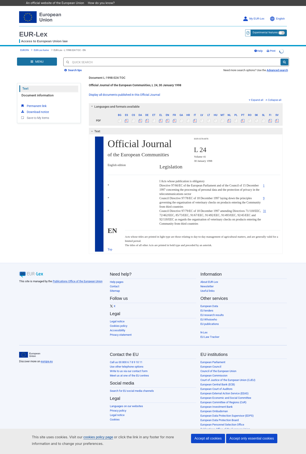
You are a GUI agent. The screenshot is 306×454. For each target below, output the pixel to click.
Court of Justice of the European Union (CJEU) (227, 374)
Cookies (115, 413)
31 (264, 205)
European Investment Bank (216, 400)
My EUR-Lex (253, 13)
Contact (114, 280)
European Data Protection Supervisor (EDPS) (227, 409)
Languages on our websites (126, 400)
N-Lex (203, 326)
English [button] (277, 13)
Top (110, 243)
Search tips (73, 64)
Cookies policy (118, 319)
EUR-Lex (33, 28)
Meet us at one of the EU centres (129, 369)
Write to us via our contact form (128, 365)
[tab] (186, 100)
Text (25, 83)
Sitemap (115, 284)
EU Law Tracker (209, 331)
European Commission (213, 369)
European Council (210, 360)
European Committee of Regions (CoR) (223, 396)
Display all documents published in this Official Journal (124, 88)
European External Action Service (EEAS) (224, 387)
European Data (209, 300)
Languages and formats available (114, 100)
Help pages (116, 276)
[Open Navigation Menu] (37, 56)
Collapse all (273, 94)
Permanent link (33, 100)
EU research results (212, 309)
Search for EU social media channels (132, 384)
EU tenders (206, 304)
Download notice (34, 106)
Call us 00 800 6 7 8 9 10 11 (126, 356)
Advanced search (277, 64)
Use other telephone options (126, 360)
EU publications (209, 318)
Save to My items (34, 112)
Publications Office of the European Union (77, 275)
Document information (37, 89)
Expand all (256, 94)
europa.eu (47, 355)
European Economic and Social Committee (225, 391)
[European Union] (29, 349)
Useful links (207, 284)
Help (258, 45)
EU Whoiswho (208, 313)
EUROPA (24, 44)
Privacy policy (118, 404)
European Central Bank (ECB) (217, 378)
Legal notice (117, 315)
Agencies (206, 427)
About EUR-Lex (209, 276)
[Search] (284, 56)
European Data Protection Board (219, 414)
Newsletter (207, 280)
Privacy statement (121, 328)
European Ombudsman (214, 405)
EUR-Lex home (41, 44)
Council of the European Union (218, 365)
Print (271, 45)
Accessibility (117, 324)
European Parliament (212, 356)
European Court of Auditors (216, 383)
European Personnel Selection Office (222, 418)
